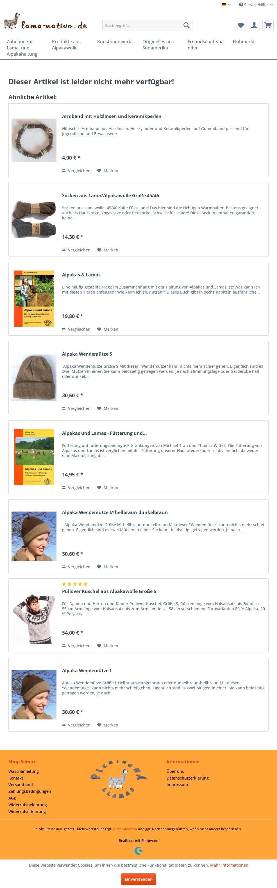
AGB (12, 798)
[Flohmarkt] (251, 41)
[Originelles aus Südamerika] (161, 44)
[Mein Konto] (254, 25)
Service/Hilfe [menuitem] (254, 4)
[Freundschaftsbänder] (206, 44)
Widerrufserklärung (27, 811)
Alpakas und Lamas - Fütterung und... (104, 433)
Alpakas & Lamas (81, 275)
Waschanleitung (23, 771)
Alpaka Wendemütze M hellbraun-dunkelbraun (115, 512)
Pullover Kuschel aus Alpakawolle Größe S (109, 591)
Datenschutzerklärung (188, 778)
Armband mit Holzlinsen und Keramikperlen (112, 116)
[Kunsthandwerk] (115, 41)
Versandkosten (125, 828)
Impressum (177, 784)
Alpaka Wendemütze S (87, 354)
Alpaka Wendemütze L (87, 671)
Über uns (175, 771)
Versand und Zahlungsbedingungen (29, 788)
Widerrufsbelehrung (27, 804)
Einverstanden (139, 879)
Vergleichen (76, 170)
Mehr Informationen (229, 865)
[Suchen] (186, 25)
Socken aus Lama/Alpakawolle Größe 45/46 (110, 196)
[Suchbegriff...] (147, 25)
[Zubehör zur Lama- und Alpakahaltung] (25, 47)
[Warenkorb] (268, 25)
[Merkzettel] (240, 25)
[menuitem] (147, 25)
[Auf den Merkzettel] (107, 170)
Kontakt (15, 778)
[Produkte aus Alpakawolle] (70, 44)
